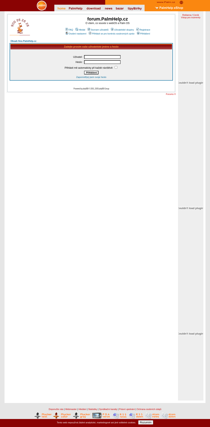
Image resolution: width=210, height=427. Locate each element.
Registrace (143, 29)
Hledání (82, 409)
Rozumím (146, 422)
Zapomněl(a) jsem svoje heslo (91, 77)
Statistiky (92, 409)
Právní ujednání (127, 409)
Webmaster (71, 409)
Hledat (80, 29)
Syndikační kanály (108, 409)
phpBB (85, 88)
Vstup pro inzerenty (190, 17)
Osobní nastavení (76, 33)
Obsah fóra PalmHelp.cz (23, 41)
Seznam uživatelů (98, 29)
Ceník (196, 15)
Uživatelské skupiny (122, 29)
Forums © (171, 94)
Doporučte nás (56, 409)
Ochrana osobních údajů (149, 409)
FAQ (69, 29)
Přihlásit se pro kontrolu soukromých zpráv (111, 33)
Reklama (186, 15)
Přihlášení (143, 33)
